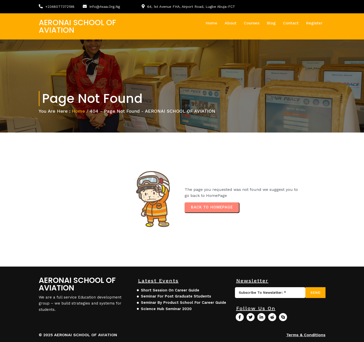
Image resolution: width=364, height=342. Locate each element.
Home (78, 111)
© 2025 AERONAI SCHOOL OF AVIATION (78, 334)
